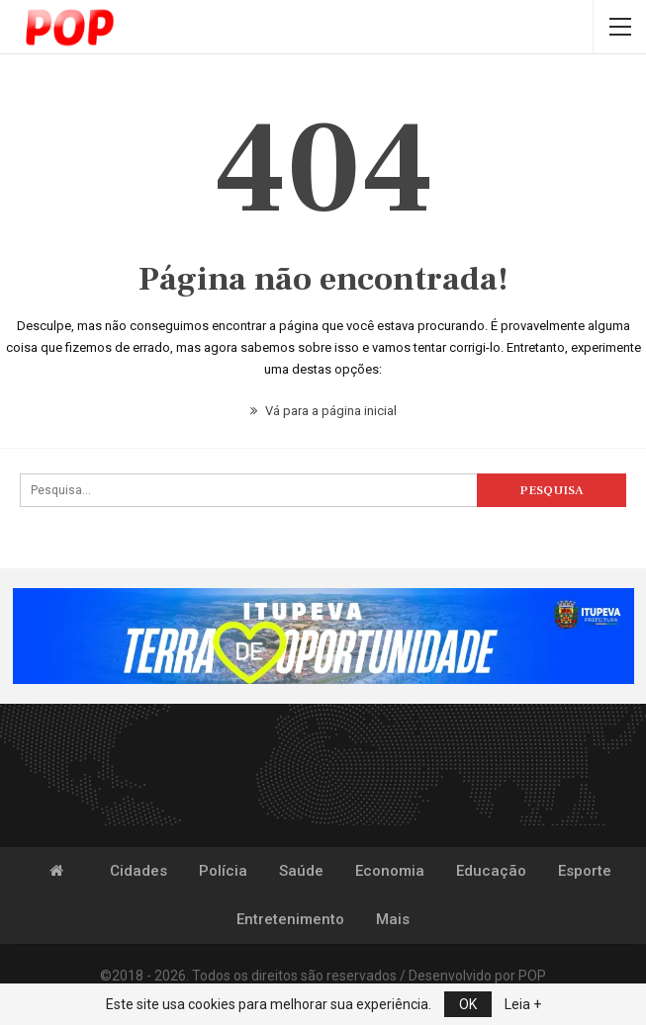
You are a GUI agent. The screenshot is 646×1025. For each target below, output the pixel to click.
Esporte (584, 871)
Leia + (523, 1004)
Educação (491, 871)
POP (532, 975)
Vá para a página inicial (323, 410)
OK (468, 1004)
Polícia (223, 871)
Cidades (138, 871)
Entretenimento (290, 919)
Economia (389, 871)
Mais (393, 919)
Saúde (301, 871)
